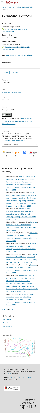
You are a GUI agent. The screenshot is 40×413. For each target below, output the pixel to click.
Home (4, 7)
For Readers (7, 320)
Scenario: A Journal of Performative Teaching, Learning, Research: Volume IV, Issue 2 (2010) (21, 227)
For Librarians (7, 326)
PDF (6, 72)
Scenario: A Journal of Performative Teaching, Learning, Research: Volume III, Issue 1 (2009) (21, 216)
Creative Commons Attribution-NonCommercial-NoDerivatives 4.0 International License (17, 121)
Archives (11, 7)
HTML (16, 72)
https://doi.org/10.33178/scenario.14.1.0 (20, 55)
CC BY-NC (9, 374)
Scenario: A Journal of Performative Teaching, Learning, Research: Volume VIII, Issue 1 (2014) (21, 270)
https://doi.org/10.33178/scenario (19, 377)
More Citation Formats (11, 145)
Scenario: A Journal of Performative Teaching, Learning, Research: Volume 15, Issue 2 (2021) (22, 288)
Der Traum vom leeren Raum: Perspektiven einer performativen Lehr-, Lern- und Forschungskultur (20, 179)
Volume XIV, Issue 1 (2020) (25, 7)
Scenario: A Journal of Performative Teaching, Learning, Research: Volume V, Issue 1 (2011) (20, 302)
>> (15, 309)
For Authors (7, 323)
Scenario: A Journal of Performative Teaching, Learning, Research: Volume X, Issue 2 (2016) (22, 203)
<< (3, 309)
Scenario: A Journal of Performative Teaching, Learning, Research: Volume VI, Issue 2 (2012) (21, 248)
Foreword (33, 222)
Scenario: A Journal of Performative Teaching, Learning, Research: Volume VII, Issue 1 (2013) (21, 238)
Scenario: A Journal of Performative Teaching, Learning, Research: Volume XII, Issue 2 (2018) (21, 187)
